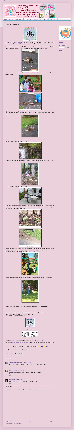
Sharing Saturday (28, 19)
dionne (10, 379)
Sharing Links (31, 355)
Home (5, 19)
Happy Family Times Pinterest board (21, 342)
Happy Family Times (21, 355)
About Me (11, 19)
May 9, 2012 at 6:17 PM (17, 379)
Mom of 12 (11, 370)
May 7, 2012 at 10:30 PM (25, 362)
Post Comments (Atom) (16, 423)
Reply (10, 366)
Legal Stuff (45, 19)
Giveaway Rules (37, 19)
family (13, 355)
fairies (10, 355)
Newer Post (8, 421)
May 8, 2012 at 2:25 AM (19, 370)
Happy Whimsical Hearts (15, 42)
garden (16, 355)
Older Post (52, 421)
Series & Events (53, 19)
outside (27, 355)
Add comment (9, 386)
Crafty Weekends (18, 19)
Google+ (4, 0)
